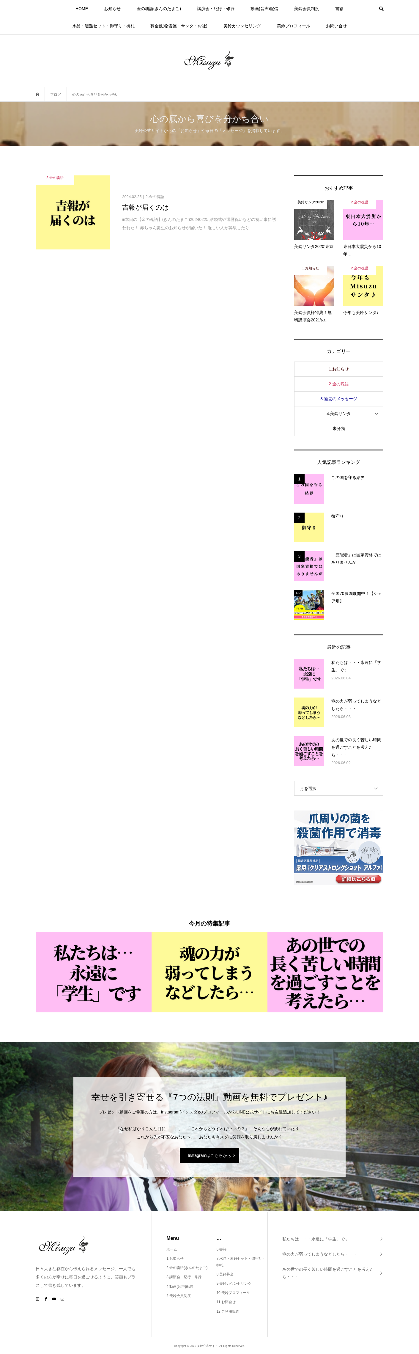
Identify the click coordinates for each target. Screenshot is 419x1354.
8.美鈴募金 (225, 1274)
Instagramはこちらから (209, 1155)
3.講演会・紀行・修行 (183, 1277)
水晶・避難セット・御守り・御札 (103, 25)
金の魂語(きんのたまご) (159, 8)
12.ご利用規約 (227, 1311)
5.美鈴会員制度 (178, 1296)
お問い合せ (336, 25)
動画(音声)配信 (264, 8)
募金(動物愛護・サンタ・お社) (178, 25)
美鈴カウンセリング (242, 25)
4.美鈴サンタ (339, 413)
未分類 (339, 428)
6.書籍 (221, 1249)
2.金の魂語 (339, 383)
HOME (81, 8)
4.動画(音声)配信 (179, 1286)
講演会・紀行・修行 (215, 8)
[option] (94, 972)
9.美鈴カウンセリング (233, 1283)
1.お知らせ (339, 369)
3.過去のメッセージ (338, 398)
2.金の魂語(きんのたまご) (186, 1268)
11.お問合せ (226, 1302)
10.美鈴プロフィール (233, 1293)
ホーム (171, 1249)
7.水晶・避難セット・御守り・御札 (241, 1261)
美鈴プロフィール (293, 25)
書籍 (339, 8)
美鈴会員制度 (306, 8)
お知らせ (112, 8)
